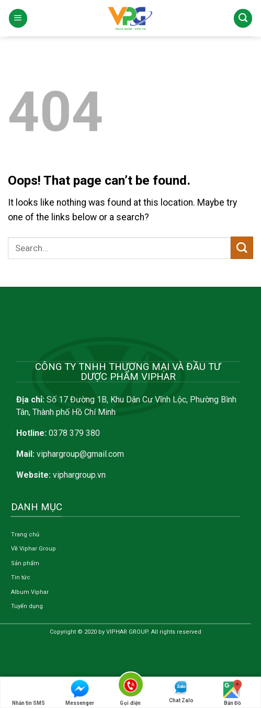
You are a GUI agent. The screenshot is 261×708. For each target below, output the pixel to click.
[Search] (243, 18)
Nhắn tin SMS (28, 693)
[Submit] (242, 248)
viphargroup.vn (79, 475)
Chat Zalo (181, 691)
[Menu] (18, 18)
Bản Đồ (232, 693)
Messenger (79, 693)
